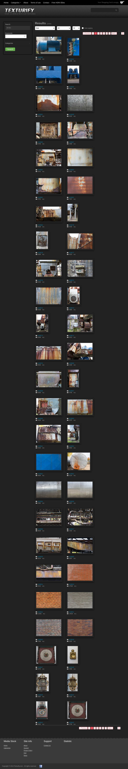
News (25, 755)
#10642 (71, 722)
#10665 (71, 418)
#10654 (40, 584)
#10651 (71, 612)
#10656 (40, 557)
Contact (46, 3)
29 (123, 33)
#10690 (71, 114)
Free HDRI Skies (58, 3)
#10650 (40, 640)
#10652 (40, 612)
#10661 (71, 474)
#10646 (71, 667)
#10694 (71, 59)
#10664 (40, 446)
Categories (16, 3)
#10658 (40, 529)
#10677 (71, 253)
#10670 (40, 363)
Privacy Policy (28, 750)
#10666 (40, 418)
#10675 (71, 280)
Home (6, 3)
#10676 (40, 280)
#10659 (71, 501)
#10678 (40, 253)
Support (26, 748)
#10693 (40, 87)
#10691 (40, 114)
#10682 (40, 197)
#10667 (71, 391)
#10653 (71, 584)
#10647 (40, 667)
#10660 (40, 501)
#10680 (40, 225)
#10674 (40, 308)
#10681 (71, 197)
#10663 (71, 446)
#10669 (71, 363)
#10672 (40, 336)
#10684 (40, 170)
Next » (114, 33)
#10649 (71, 640)
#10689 (40, 142)
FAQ (25, 753)
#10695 (40, 57)
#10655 (71, 557)
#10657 (71, 529)
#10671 (71, 336)
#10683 (71, 170)
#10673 (71, 308)
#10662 (40, 474)
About (26, 3)
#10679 (71, 225)
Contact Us (47, 745)
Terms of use (36, 3)
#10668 (40, 391)
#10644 (71, 695)
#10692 (71, 87)
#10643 (40, 722)
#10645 (40, 695)
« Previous (87, 33)
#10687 (71, 142)
